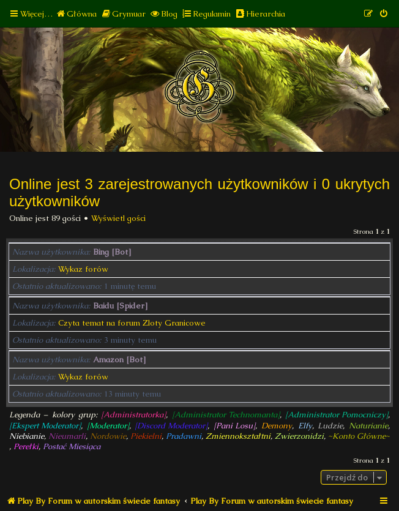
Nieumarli (67, 436)
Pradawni (183, 436)
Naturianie (368, 425)
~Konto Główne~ (359, 436)
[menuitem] (76, 14)
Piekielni (146, 436)
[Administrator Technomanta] (226, 414)
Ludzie (330, 425)
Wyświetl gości (118, 218)
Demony (276, 425)
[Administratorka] (133, 414)
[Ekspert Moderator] (45, 425)
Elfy (305, 425)
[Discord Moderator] (171, 425)
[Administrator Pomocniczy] (336, 414)
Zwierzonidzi (299, 436)
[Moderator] (108, 425)
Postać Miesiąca (71, 446)
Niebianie (26, 436)
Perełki (26, 446)
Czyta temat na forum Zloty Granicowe (132, 323)
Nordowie (108, 436)
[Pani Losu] (234, 425)
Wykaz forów (83, 269)
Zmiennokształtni (238, 436)
